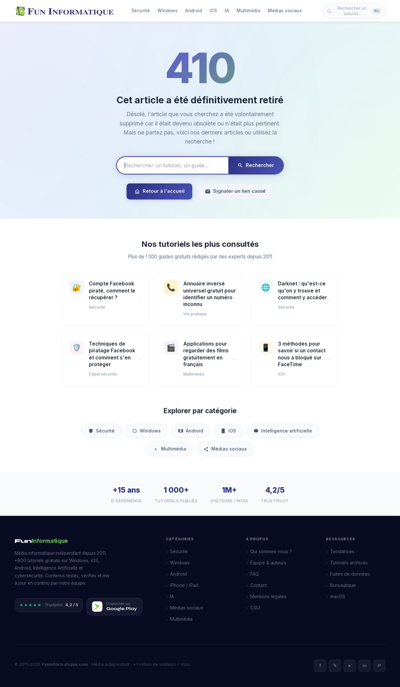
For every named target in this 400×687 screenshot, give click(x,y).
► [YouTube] (350, 665)
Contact (258, 585)
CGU (255, 607)
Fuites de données (350, 574)
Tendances (342, 551)
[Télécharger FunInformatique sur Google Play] (114, 606)
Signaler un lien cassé (235, 191)
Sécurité (140, 10)
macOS (337, 596)
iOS (213, 10)
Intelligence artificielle (282, 430)
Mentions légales (268, 596)
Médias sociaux (285, 10)
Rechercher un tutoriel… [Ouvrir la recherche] (354, 10)
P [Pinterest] (379, 665)
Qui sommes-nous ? (271, 551)
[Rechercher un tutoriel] (172, 165)
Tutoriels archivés (349, 562)
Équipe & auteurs (268, 562)
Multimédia (248, 10)
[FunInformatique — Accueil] (66, 11)
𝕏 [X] (335, 665)
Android (193, 10)
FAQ (254, 574)
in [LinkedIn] (365, 665)
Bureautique (343, 585)
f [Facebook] (320, 665)
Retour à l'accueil (159, 191)
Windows (167, 10)
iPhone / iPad (184, 585)
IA (227, 10)
